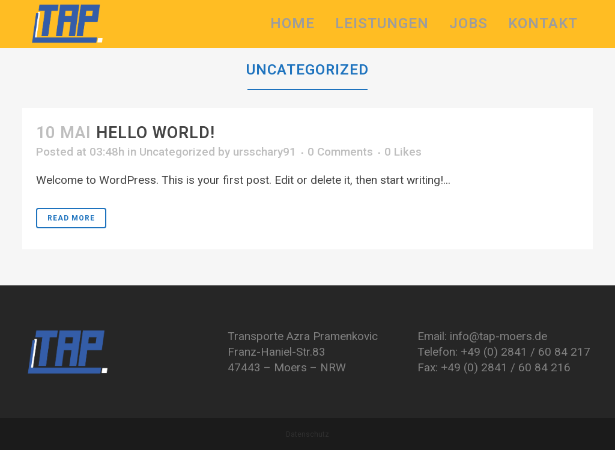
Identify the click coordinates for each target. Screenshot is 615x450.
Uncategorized (177, 152)
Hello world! (155, 132)
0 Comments (340, 152)
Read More (71, 218)
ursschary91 (264, 152)
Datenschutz (307, 434)
